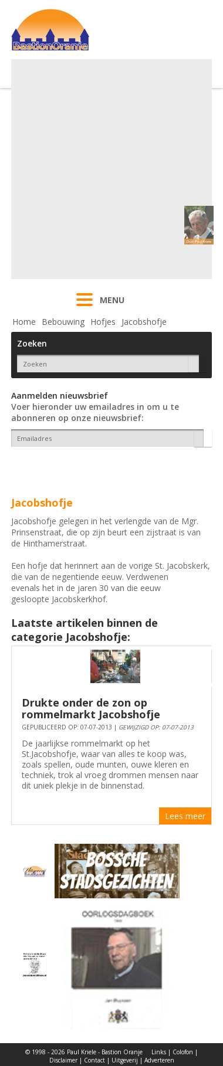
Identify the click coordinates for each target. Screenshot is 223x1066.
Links (158, 1052)
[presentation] (79, 467)
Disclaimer (63, 1060)
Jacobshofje (144, 321)
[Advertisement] (110, 169)
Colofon (183, 1052)
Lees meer (185, 815)
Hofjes (103, 321)
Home (24, 321)
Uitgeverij (125, 1060)
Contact (94, 1060)
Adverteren (159, 1060)
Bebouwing (63, 321)
